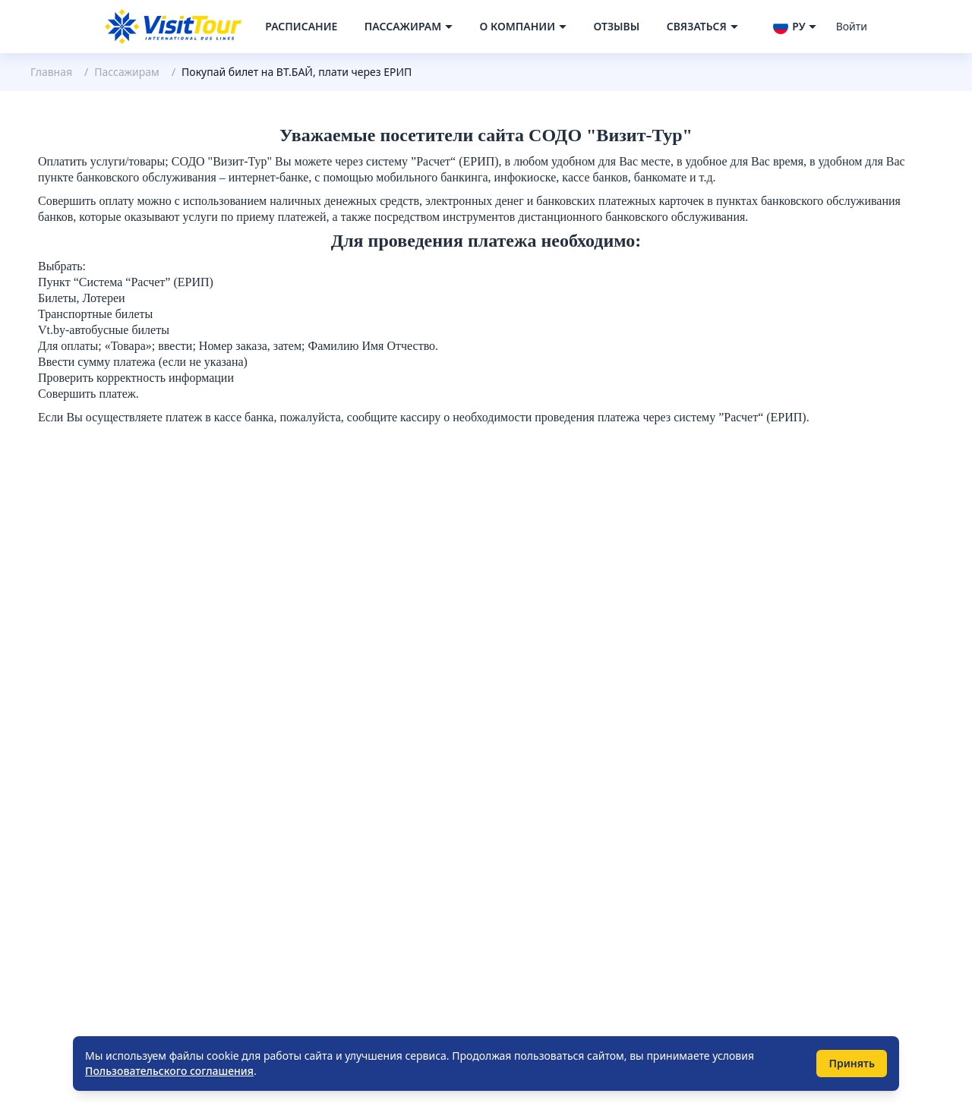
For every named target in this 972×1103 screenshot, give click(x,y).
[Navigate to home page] (173, 26)
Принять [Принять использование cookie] (851, 1063)
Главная (51, 72)
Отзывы (616, 26)
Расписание (301, 26)
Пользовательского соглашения (169, 1071)
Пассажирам (126, 72)
